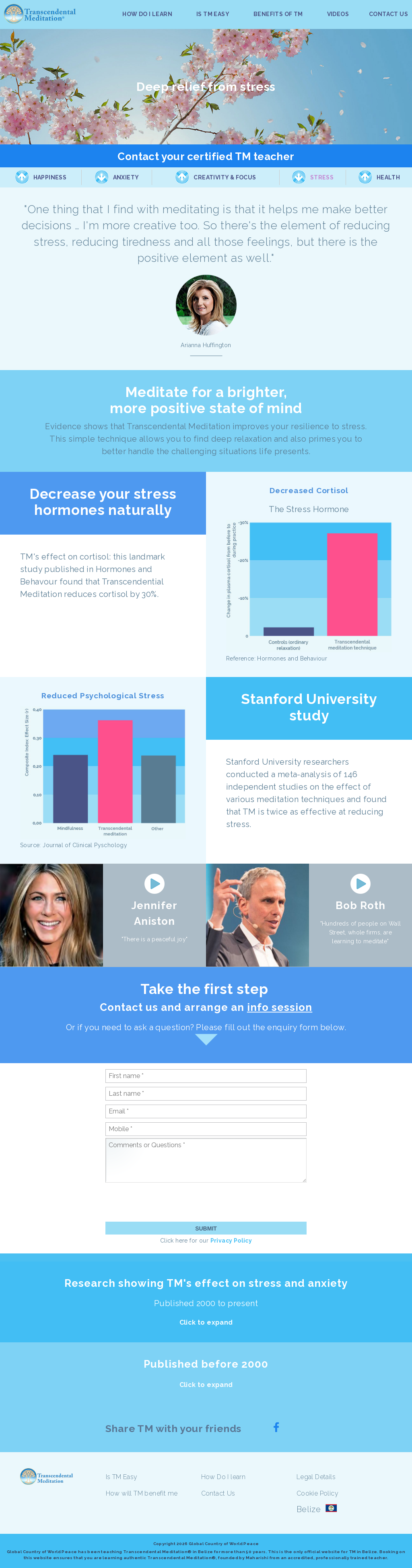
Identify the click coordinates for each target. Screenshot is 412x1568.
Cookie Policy (317, 1493)
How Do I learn (223, 1477)
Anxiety (126, 177)
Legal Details (316, 1477)
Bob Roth (360, 905)
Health (388, 177)
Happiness (50, 177)
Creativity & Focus (225, 177)
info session (279, 1007)
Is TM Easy (122, 1477)
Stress (322, 177)
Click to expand (206, 1322)
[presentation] (166, 1202)
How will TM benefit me (142, 1493)
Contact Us (218, 1493)
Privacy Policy (231, 1240)
